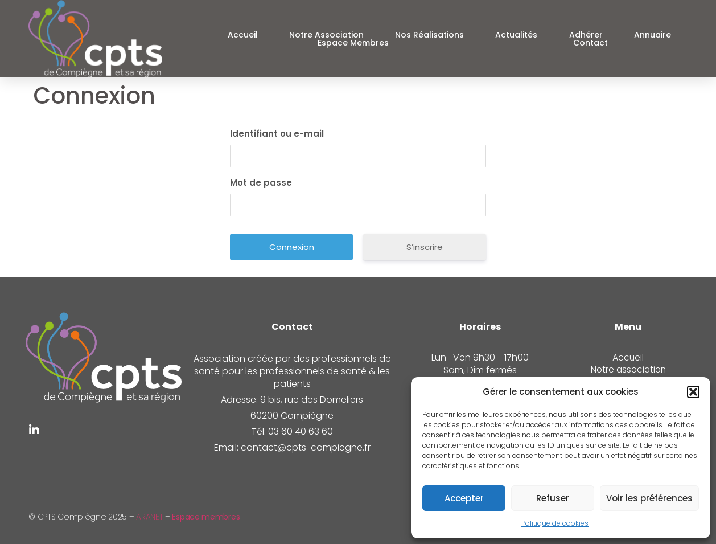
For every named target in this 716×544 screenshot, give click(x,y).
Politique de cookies (555, 523)
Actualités (516, 35)
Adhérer (586, 35)
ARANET (149, 516)
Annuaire (652, 35)
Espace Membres (353, 43)
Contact (590, 43)
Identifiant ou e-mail (277, 134)
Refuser (552, 498)
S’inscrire (424, 247)
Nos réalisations (429, 35)
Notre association (326, 35)
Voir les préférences (649, 498)
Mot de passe (261, 183)
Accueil (243, 35)
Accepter (464, 498)
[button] (693, 392)
